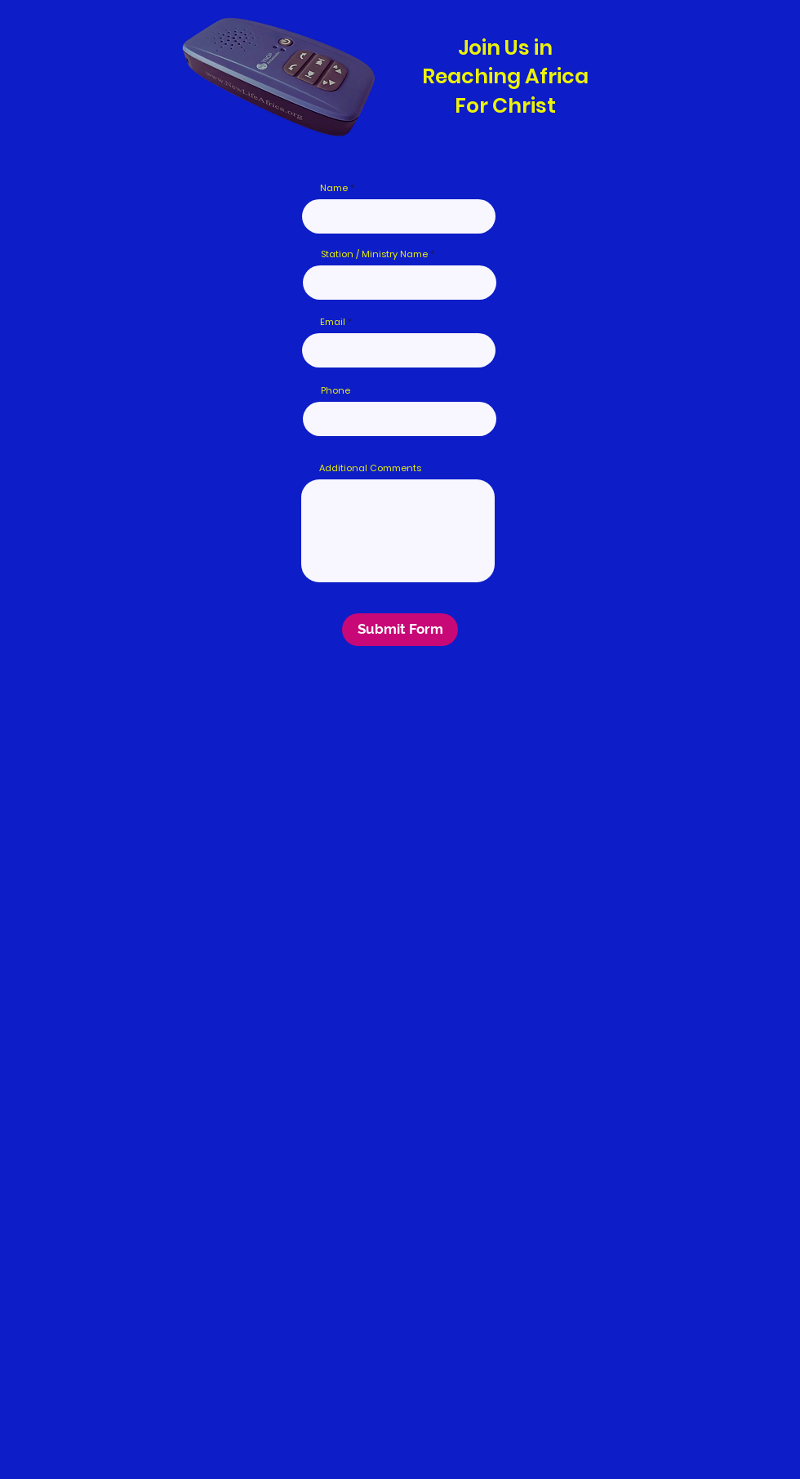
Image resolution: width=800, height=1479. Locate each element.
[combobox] (399, 419)
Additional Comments (370, 468)
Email (332, 322)
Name (334, 188)
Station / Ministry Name (374, 254)
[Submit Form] (400, 629)
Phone (335, 390)
